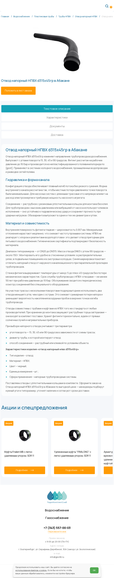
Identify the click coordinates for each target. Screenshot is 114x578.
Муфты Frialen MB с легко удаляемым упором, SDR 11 (19, 453)
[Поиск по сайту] (107, 6)
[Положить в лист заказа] (18, 91)
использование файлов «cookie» (31, 570)
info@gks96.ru (57, 557)
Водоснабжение (57, 510)
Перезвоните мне (57, 531)
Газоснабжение (57, 518)
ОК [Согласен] (94, 570)
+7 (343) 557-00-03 (57, 528)
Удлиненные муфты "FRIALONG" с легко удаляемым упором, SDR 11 (72, 453)
